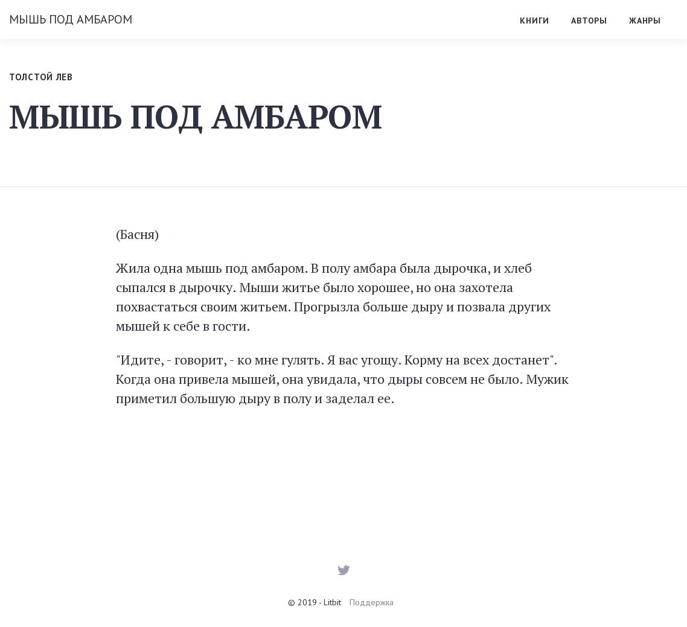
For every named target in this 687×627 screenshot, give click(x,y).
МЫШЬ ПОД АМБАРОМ (70, 19)
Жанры (645, 20)
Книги (534, 20)
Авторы (589, 20)
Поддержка (372, 602)
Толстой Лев (41, 77)
